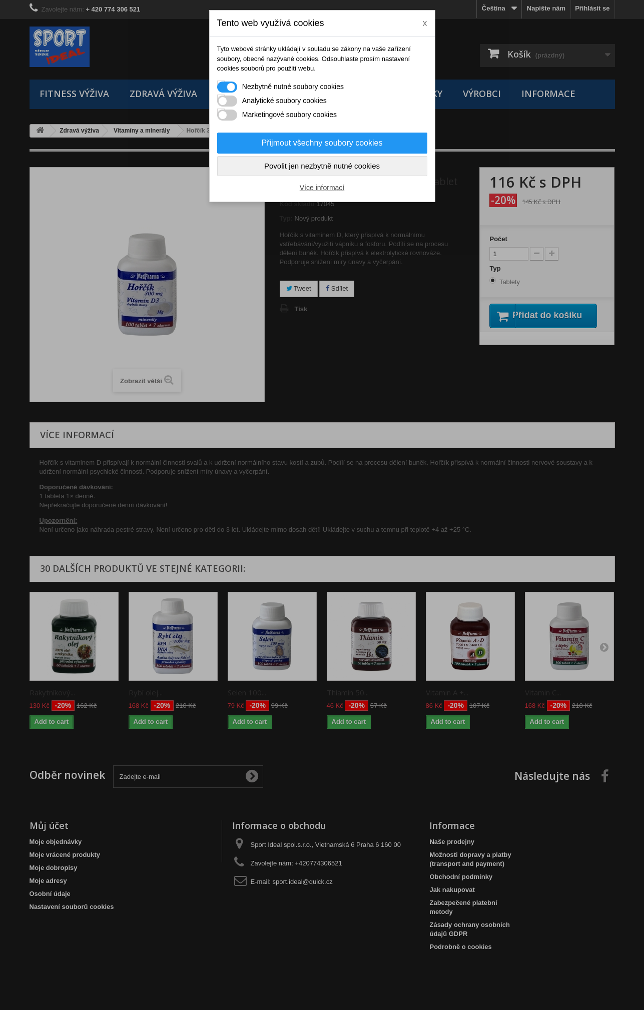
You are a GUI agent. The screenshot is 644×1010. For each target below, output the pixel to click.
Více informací (322, 188)
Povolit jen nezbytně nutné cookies (322, 166)
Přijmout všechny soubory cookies (322, 143)
